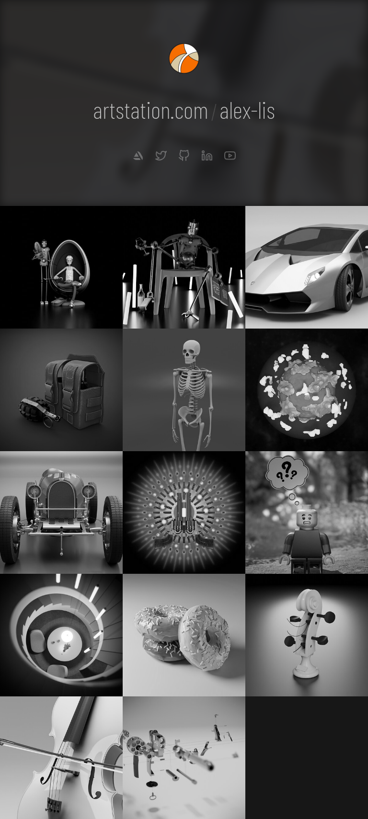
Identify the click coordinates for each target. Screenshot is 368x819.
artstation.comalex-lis (184, 109)
